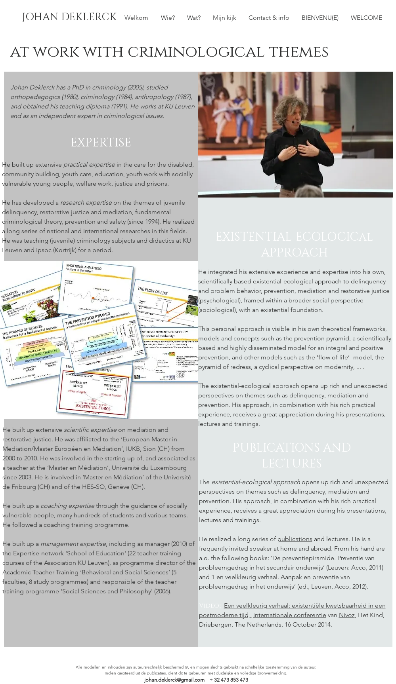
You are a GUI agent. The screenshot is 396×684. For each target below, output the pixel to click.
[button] (194, 17)
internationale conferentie (289, 615)
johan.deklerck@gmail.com (174, 680)
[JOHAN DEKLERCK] (69, 17)
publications (294, 539)
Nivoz (347, 615)
